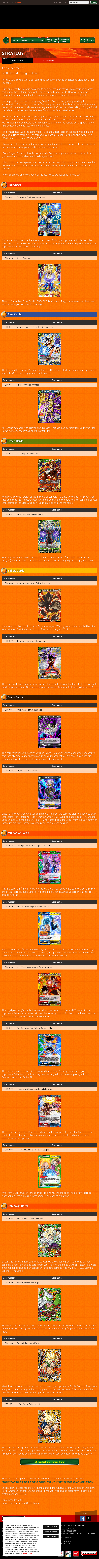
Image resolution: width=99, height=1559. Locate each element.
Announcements (13, 59)
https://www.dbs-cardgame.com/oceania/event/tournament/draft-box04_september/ (47, 1481)
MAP (94, 2)
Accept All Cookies (51, 1526)
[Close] (57, 1520)
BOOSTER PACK (48, 60)
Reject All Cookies (51, 1531)
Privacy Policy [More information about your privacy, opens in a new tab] (28, 1553)
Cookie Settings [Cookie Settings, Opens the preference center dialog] (51, 1536)
